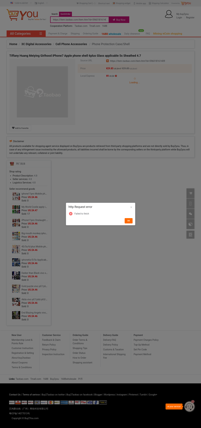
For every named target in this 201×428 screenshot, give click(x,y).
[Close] (131, 207)
